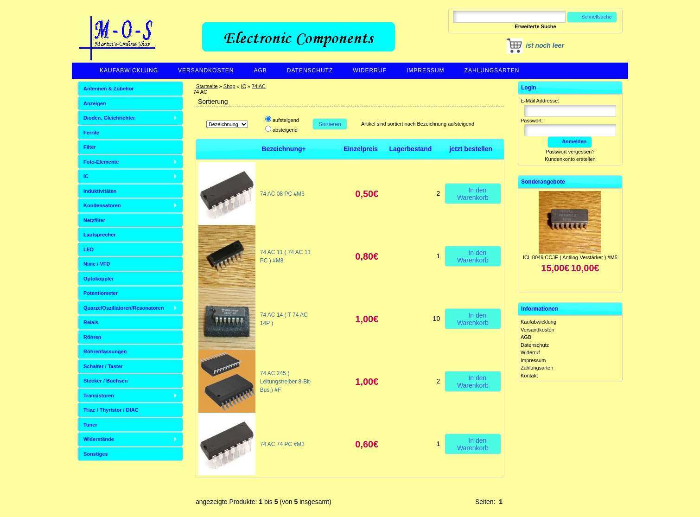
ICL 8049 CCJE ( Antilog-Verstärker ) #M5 (570, 257)
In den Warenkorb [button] (473, 193)
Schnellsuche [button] (592, 16)
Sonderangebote (543, 182)
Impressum (426, 70)
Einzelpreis (361, 149)
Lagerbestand (410, 149)
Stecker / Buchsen (105, 380)
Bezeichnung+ (283, 149)
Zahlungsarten (492, 70)
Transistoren (98, 395)
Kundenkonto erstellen (570, 159)
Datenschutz (310, 70)
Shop (229, 86)
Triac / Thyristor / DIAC (111, 410)
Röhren (92, 337)
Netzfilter (94, 220)
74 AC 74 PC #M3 (282, 444)
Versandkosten (206, 70)
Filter (89, 147)
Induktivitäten (100, 191)
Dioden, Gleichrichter (109, 118)
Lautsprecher (99, 234)
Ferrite (91, 132)
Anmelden (569, 141)
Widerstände (98, 439)
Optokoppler (98, 278)
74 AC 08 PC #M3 (282, 194)
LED (88, 249)
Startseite (206, 86)
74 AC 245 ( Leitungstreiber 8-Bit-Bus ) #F (286, 381)
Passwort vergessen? (570, 151)
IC (243, 86)
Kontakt (529, 375)
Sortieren (329, 124)
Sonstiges (95, 454)
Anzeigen (94, 103)
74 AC (259, 86)
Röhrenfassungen (105, 351)
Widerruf (370, 70)
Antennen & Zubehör (108, 88)
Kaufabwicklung (129, 70)
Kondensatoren (102, 205)
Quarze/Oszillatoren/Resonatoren (123, 308)
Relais (90, 322)
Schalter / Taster (103, 366)
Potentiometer (100, 293)
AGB (260, 70)
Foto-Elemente (101, 162)
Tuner (90, 425)
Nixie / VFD (96, 264)
